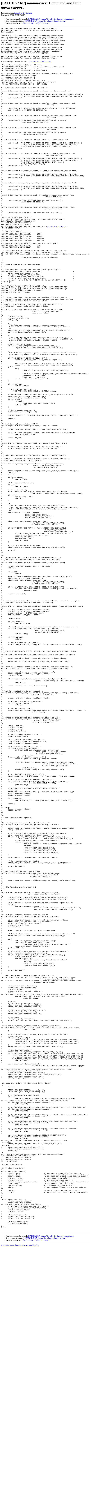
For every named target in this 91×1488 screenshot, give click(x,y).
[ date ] (24, 23)
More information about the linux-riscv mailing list (20, 1486)
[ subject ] (38, 23)
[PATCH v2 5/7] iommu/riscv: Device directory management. (51, 19)
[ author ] (46, 23)
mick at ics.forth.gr (56, 266)
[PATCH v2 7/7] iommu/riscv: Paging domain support (45, 21)
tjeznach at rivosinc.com (23, 13)
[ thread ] (30, 23)
